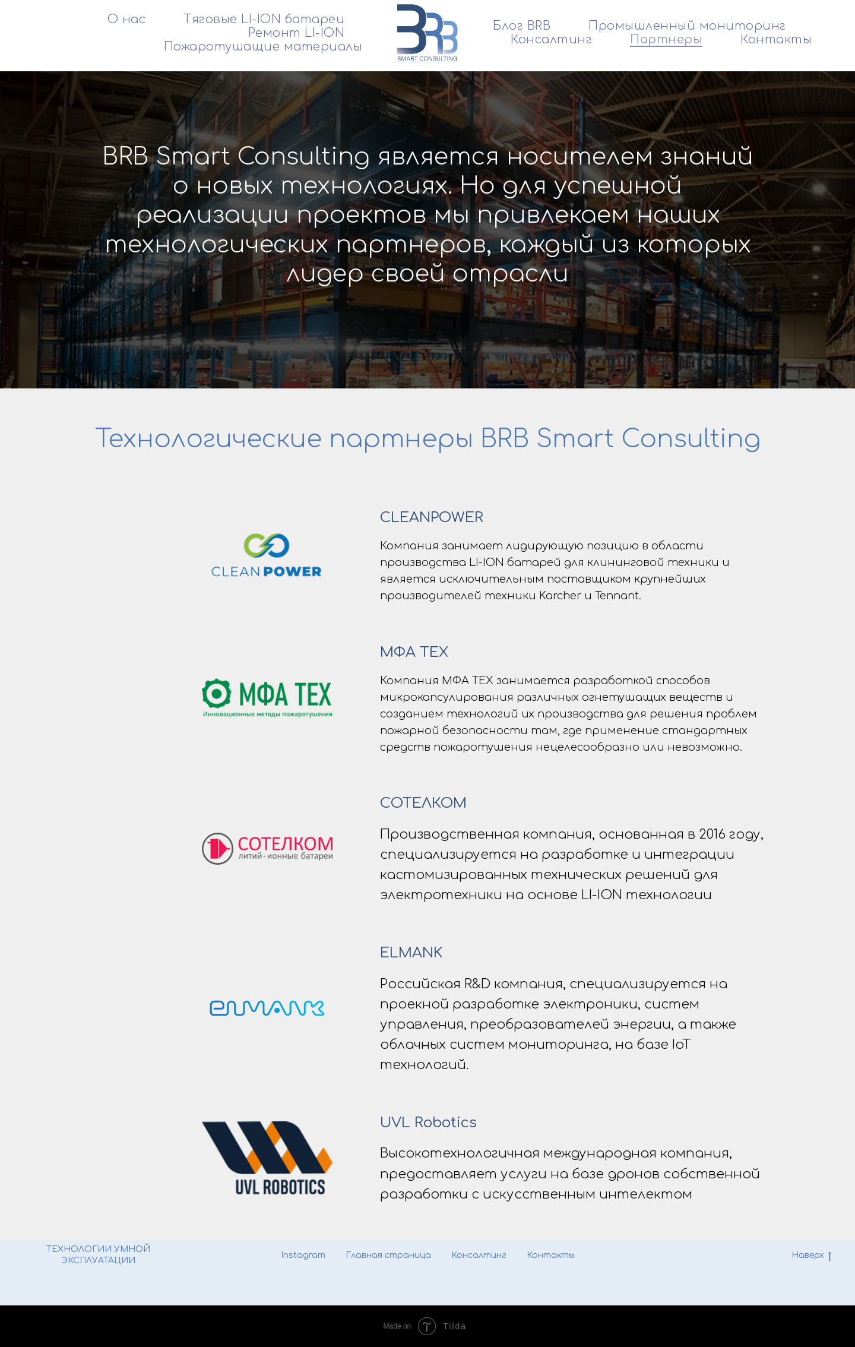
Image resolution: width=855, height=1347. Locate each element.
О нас (126, 19)
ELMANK (411, 953)
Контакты (776, 39)
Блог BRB (521, 26)
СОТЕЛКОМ (423, 803)
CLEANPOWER (431, 518)
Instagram (303, 1255)
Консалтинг (551, 39)
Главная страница (388, 1255)
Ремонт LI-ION (296, 33)
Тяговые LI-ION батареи (263, 19)
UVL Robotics (428, 1123)
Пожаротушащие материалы (263, 46)
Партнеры (666, 39)
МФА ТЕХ (414, 652)
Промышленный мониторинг (687, 26)
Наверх (811, 1256)
